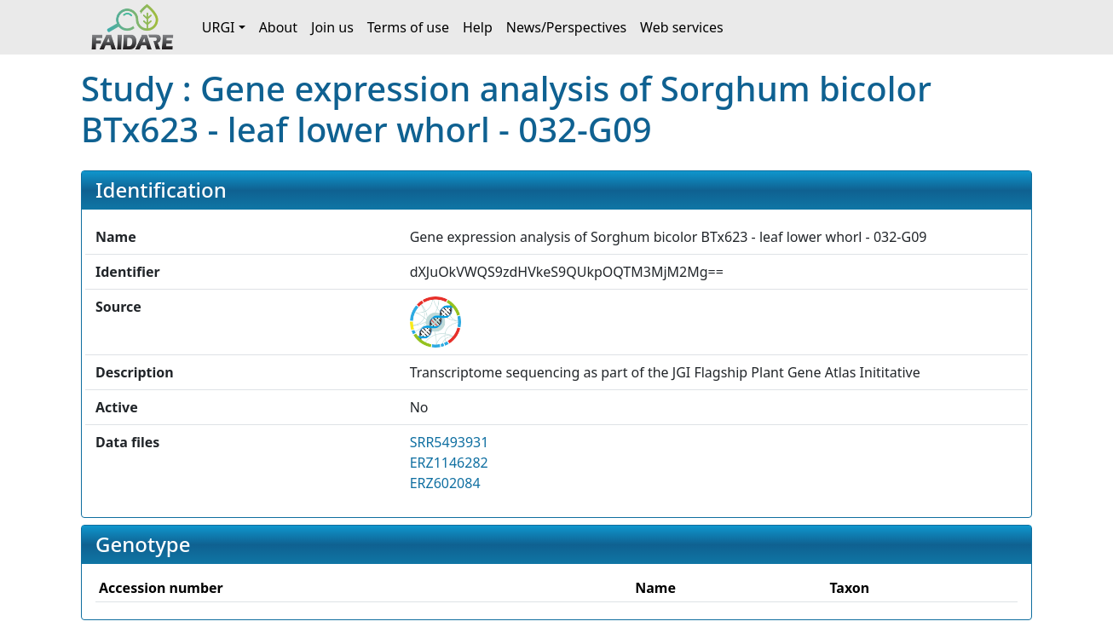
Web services (682, 27)
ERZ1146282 (449, 462)
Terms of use (408, 27)
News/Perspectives (566, 27)
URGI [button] (218, 27)
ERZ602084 (445, 483)
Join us (332, 27)
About (278, 27)
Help (478, 27)
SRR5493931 (449, 442)
